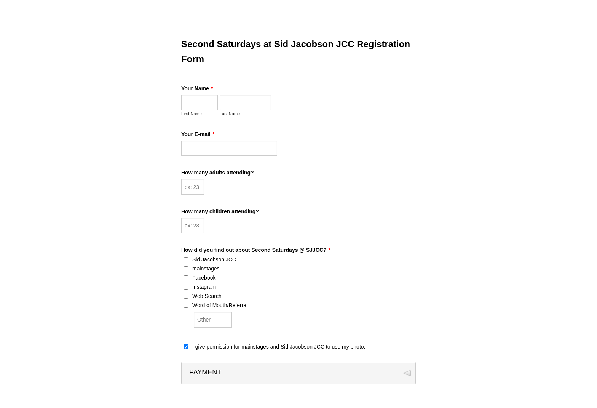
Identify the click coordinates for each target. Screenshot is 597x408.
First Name (191, 113)
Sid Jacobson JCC (214, 259)
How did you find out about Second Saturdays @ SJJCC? (255, 250)
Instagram (204, 287)
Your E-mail (197, 134)
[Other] (186, 314)
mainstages (206, 269)
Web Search (207, 296)
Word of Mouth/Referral (219, 305)
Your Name (197, 88)
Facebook (203, 278)
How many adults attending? (217, 173)
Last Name (230, 113)
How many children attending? (220, 211)
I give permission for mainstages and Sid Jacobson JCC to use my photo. (278, 347)
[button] (298, 373)
